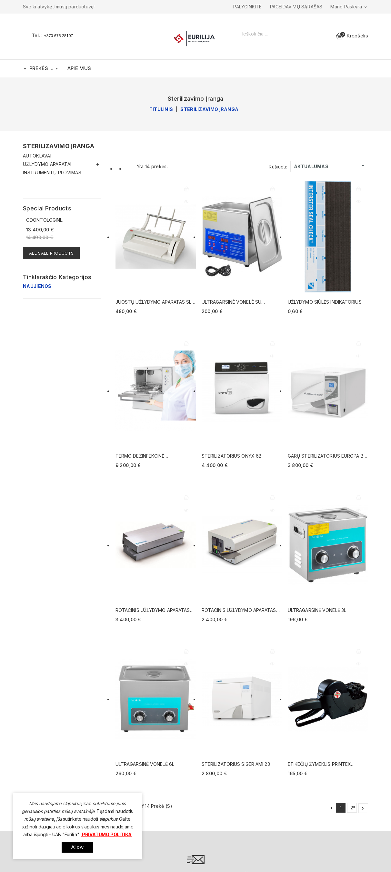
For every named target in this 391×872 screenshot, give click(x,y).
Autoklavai (37, 155)
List (128, 168)
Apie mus (79, 68)
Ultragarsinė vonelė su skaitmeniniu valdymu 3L (232, 302)
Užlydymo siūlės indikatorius (325, 302)
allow (77, 847)
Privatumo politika (106, 834)
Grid (118, 168)
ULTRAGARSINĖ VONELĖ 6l (144, 764)
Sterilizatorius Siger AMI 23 (236, 764)
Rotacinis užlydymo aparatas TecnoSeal (239, 610)
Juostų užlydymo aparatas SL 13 (153, 302)
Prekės (42, 69)
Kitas (362, 808)
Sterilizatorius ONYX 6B (232, 456)
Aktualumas (330, 165)
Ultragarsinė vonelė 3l (317, 610)
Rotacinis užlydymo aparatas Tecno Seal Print (152, 610)
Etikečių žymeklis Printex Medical (319, 764)
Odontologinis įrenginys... (45, 220)
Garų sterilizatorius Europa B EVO (326, 456)
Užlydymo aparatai (47, 164)
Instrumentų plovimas (52, 172)
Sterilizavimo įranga (58, 146)
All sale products (51, 253)
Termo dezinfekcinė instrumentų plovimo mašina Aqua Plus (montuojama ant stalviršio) (152, 456)
